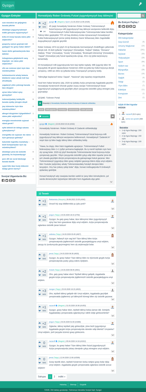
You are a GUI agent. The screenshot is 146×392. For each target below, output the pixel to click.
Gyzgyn (8, 5)
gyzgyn (51, 22)
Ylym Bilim (122, 86)
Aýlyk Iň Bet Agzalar (127, 104)
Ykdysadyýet (123, 58)
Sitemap (73, 385)
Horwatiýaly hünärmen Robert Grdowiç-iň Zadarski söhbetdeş (73, 103)
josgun (51, 215)
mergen (52, 289)
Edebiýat (122, 90)
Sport (67, 22)
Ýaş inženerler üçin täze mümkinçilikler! (12, 107)
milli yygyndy (51, 110)
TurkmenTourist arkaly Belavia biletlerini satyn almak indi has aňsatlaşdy (15, 78)
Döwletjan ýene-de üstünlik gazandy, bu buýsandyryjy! (14, 153)
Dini (120, 97)
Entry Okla (20, 7)
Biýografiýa (123, 70)
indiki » (61, 376)
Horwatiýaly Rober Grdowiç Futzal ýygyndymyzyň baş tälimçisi (75, 15)
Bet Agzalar (76, 7)
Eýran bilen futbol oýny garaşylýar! (12, 93)
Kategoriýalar (56, 7)
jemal (51, 254)
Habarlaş (63, 385)
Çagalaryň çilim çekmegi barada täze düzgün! (16, 86)
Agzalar (66, 7)
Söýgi (120, 82)
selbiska (52, 234)
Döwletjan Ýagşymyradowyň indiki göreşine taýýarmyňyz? (15, 31)
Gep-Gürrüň (123, 42)
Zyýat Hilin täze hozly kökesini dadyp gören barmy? (15, 167)
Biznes (121, 74)
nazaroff (52, 306)
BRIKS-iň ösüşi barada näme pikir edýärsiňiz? (16, 38)
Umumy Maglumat (126, 46)
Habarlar (122, 50)
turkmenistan (74, 110)
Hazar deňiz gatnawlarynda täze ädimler (16, 52)
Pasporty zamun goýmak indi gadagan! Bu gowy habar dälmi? (16, 45)
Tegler (46, 7)
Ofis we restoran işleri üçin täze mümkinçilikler (16, 69)
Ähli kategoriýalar (125, 38)
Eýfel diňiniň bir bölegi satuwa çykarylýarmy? (15, 129)
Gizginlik (83, 385)
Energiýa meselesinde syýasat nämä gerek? (15, 121)
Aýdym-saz (123, 66)
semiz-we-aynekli (132, 119)
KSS (86, 7)
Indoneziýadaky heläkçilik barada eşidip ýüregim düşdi (14, 100)
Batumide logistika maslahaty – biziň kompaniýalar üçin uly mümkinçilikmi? (16, 144)
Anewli (51, 270)
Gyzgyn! (37, 7)
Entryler (29, 7)
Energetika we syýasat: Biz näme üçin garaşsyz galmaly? (16, 136)
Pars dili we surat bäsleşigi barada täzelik (14, 160)
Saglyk (121, 78)
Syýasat (121, 54)
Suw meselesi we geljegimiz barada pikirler (14, 24)
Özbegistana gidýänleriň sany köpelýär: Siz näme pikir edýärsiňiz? (15, 61)
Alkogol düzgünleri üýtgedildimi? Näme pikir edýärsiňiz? (16, 114)
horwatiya (62, 110)
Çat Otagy (94, 7)
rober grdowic (86, 110)
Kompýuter (123, 93)
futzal (41, 110)
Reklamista (53, 199)
